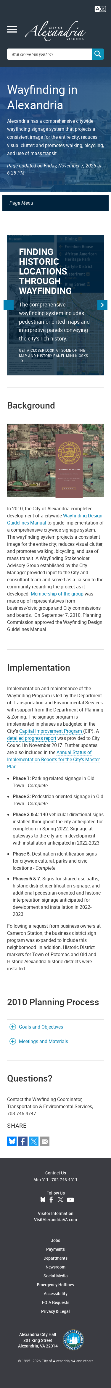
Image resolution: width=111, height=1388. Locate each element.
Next (102, 305)
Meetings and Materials (43, 1041)
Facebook (51, 1200)
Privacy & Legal (55, 1311)
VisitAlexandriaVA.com (55, 1219)
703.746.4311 (65, 1179)
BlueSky (43, 1200)
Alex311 (41, 1179)
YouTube (70, 1200)
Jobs (55, 1240)
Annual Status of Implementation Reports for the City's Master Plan (53, 759)
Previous (9, 305)
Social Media (56, 1276)
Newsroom (55, 1267)
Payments (55, 1249)
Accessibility (55, 1293)
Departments (55, 1258)
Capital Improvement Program (51, 731)
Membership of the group (57, 593)
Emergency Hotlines (55, 1284)
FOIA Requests (55, 1302)
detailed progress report (31, 738)
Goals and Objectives (41, 1027)
